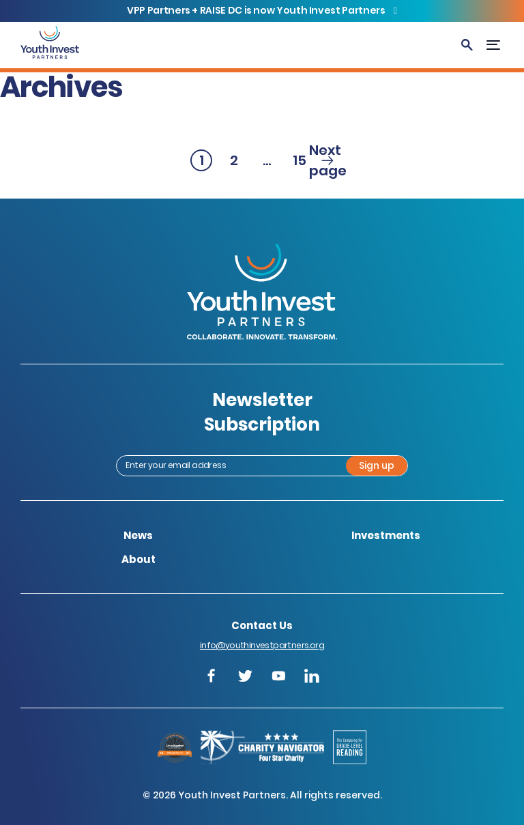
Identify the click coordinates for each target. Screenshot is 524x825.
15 (301, 161)
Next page (327, 160)
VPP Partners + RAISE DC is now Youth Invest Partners (257, 10)
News (138, 535)
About (138, 559)
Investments (385, 535)
